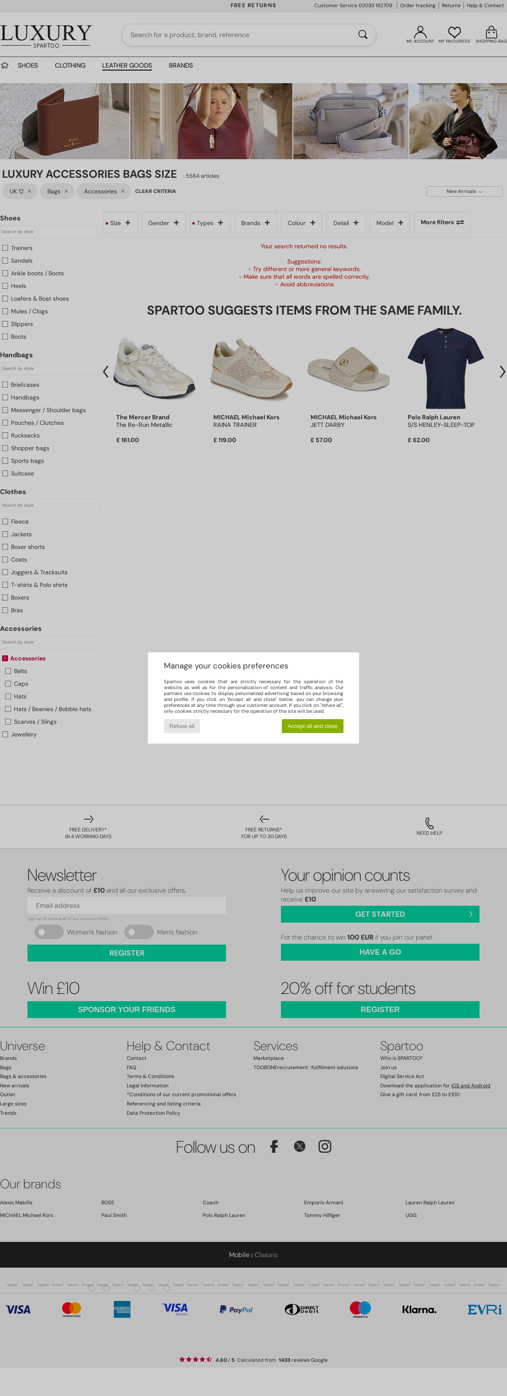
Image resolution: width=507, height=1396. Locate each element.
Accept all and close (313, 726)
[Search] (362, 35)
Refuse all (181, 726)
